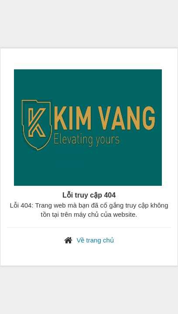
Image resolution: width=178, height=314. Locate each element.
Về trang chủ (94, 240)
